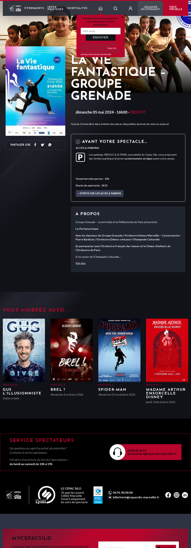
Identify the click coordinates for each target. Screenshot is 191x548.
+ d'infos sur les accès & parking (99, 194)
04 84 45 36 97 (136, 450)
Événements (34, 8)
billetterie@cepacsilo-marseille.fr (136, 497)
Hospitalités (77, 8)
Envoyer (100, 37)
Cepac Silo (111, 48)
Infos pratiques (55, 8)
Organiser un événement (150, 8)
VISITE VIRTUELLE (175, 8)
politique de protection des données (96, 54)
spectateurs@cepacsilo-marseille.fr (152, 453)
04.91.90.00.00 (123, 492)
